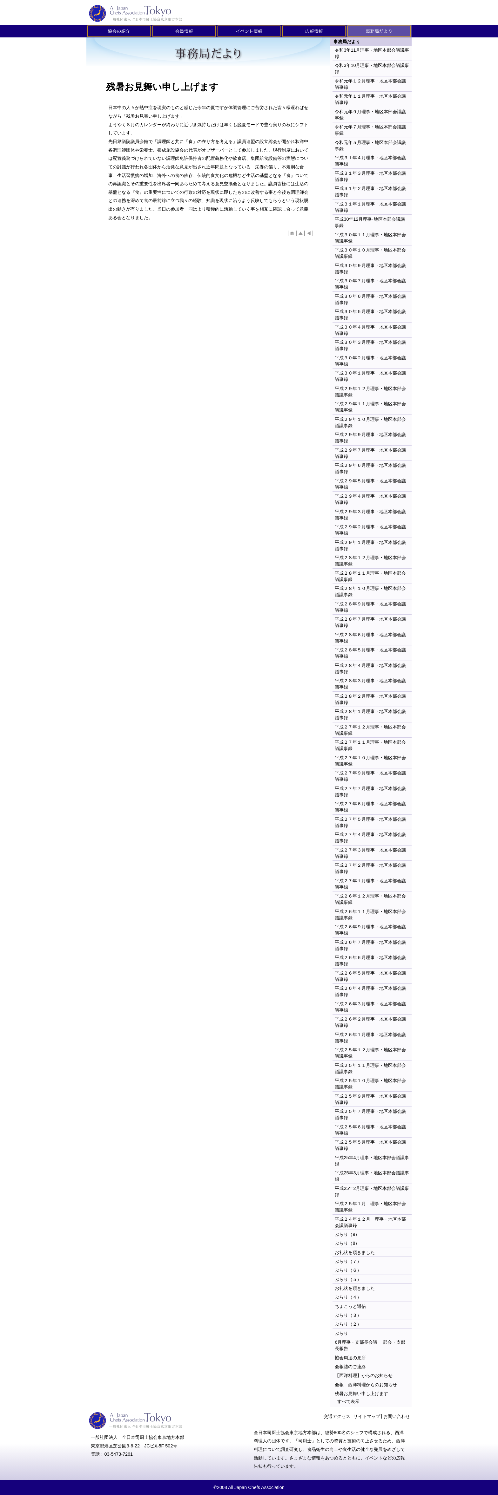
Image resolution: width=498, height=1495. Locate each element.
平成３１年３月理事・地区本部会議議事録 (370, 176)
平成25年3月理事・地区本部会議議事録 (372, 1176)
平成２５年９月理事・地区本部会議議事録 (370, 1099)
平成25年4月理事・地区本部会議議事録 (372, 1160)
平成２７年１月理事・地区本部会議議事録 (370, 884)
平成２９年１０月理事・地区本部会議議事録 (370, 422)
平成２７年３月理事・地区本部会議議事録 (370, 853)
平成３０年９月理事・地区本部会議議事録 (370, 268)
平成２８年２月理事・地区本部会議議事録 (370, 699)
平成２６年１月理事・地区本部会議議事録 (370, 1037)
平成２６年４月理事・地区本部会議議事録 (370, 991)
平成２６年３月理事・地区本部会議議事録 (370, 1007)
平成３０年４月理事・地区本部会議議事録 (370, 330)
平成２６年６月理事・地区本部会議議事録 (370, 960)
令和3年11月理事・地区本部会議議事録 (372, 53)
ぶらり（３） (348, 1315)
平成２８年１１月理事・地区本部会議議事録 (370, 576)
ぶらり (341, 1333)
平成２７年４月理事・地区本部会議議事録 (370, 837)
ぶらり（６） (348, 1270)
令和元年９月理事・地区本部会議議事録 (370, 115)
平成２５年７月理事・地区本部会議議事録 (370, 1114)
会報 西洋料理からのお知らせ (366, 1384)
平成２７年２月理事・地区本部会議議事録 (370, 868)
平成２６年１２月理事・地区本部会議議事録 (370, 899)
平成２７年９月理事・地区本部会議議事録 (370, 776)
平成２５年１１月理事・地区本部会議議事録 (370, 1068)
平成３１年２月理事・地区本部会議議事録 (370, 191)
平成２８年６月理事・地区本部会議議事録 (370, 637)
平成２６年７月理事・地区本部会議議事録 (370, 945)
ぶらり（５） (348, 1279)
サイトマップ (366, 1416)
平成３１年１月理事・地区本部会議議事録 (370, 207)
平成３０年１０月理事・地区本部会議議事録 (370, 253)
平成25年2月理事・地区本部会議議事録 (372, 1191)
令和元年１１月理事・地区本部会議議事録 (370, 99)
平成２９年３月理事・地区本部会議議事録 (370, 514)
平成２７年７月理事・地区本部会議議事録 (370, 791)
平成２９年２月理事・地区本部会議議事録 (370, 530)
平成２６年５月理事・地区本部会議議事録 (370, 976)
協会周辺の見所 (350, 1357)
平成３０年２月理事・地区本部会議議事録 (370, 361)
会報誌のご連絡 (350, 1366)
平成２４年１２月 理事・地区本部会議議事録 (370, 1222)
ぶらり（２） (348, 1324)
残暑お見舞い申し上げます (361, 1393)
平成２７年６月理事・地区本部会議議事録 (370, 807)
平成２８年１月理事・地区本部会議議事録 (370, 714)
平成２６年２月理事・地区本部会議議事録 (370, 1022)
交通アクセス (337, 1416)
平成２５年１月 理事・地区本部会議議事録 (370, 1206)
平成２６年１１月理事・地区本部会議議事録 (370, 914)
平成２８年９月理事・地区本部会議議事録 (370, 607)
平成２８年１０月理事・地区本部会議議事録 (370, 591)
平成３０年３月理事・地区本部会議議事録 (370, 345)
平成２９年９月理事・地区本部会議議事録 (370, 437)
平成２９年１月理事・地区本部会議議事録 (370, 545)
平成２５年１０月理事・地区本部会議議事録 (370, 1083)
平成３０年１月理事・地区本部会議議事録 (370, 376)
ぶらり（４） (348, 1297)
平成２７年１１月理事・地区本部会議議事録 (370, 745)
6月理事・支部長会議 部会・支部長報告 (370, 1345)
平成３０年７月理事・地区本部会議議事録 (370, 284)
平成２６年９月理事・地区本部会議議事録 (370, 930)
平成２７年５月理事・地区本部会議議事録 (370, 822)
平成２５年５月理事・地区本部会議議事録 (370, 1145)
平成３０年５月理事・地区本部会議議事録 (370, 314)
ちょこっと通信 (350, 1306)
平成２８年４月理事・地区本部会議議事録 (370, 668)
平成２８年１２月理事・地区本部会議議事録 (370, 560)
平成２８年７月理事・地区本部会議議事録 (370, 622)
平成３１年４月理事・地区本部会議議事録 (370, 160)
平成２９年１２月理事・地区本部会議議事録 (370, 391)
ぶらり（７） (348, 1261)
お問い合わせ (396, 1416)
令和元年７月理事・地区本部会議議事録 (370, 130)
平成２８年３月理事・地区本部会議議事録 (370, 683)
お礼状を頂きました (355, 1252)
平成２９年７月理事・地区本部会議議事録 (370, 453)
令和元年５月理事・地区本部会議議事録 (370, 145)
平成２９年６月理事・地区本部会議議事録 (370, 468)
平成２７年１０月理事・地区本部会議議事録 (370, 761)
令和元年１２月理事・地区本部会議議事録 (370, 84)
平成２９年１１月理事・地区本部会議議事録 (370, 407)
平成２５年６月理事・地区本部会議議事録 (370, 1130)
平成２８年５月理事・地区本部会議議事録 (370, 653)
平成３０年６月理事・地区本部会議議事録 (370, 299)
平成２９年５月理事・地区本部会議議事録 (370, 484)
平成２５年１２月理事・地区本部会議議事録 (370, 1053)
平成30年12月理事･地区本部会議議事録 (370, 222)
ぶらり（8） (347, 1243)
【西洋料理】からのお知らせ (366, 1375)
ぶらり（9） (347, 1234)
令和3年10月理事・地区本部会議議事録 (372, 68)
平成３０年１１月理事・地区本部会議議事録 (370, 238)
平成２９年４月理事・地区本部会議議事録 (370, 499)
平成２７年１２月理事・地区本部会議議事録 (370, 730)
